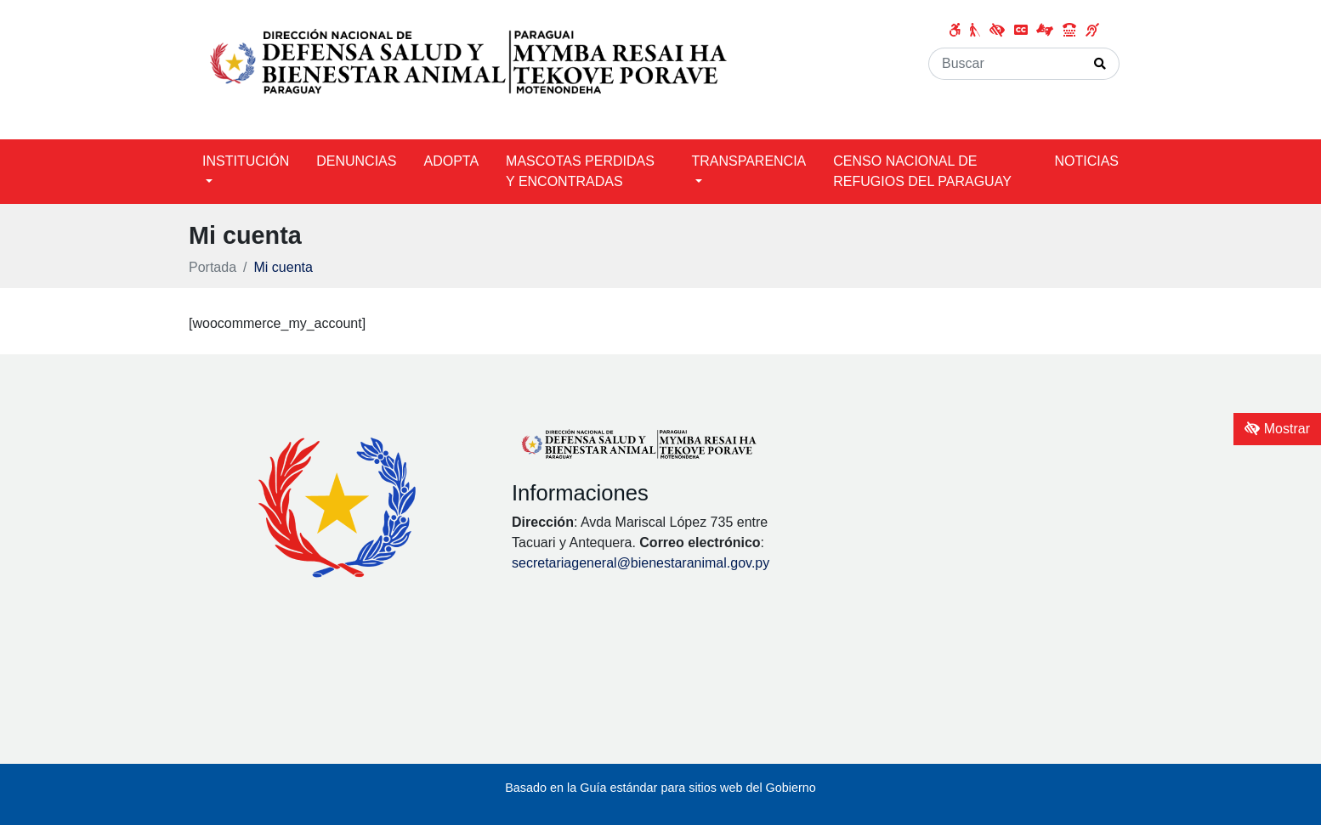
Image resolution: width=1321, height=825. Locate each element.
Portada (212, 267)
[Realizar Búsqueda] (1100, 64)
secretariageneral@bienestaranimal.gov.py (640, 563)
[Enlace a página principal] (469, 68)
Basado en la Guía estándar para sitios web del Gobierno (660, 787)
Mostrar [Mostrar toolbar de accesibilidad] (1277, 428)
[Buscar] (1005, 64)
